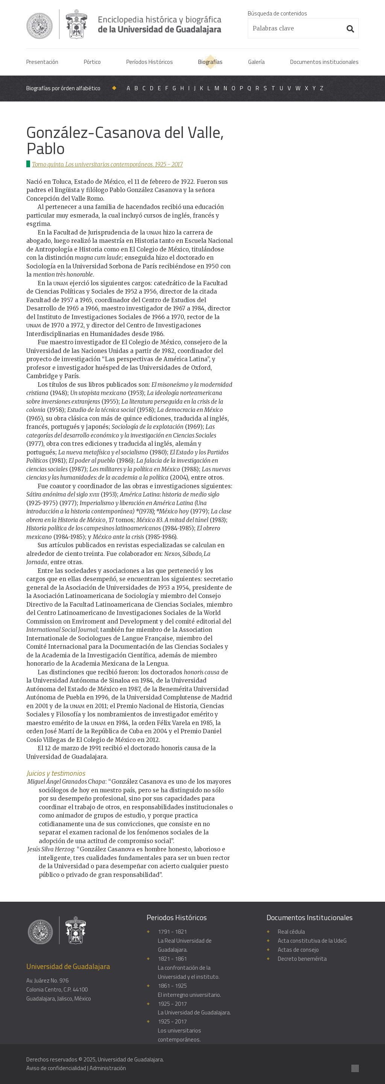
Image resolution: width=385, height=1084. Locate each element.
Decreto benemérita (302, 958)
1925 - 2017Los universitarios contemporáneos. (179, 1030)
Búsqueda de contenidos (277, 13)
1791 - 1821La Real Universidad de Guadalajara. (185, 940)
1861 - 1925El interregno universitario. (189, 990)
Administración (107, 1068)
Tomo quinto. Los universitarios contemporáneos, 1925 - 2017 (108, 164)
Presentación (42, 62)
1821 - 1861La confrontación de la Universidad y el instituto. (189, 967)
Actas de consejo (298, 949)
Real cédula (291, 931)
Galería (256, 62)
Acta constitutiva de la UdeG (312, 940)
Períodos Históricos (149, 62)
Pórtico (92, 62)
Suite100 (355, 1068)
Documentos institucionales (324, 62)
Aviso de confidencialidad (56, 1068)
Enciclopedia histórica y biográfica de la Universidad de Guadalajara (124, 24)
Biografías (210, 62)
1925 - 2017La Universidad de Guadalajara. (194, 1008)
